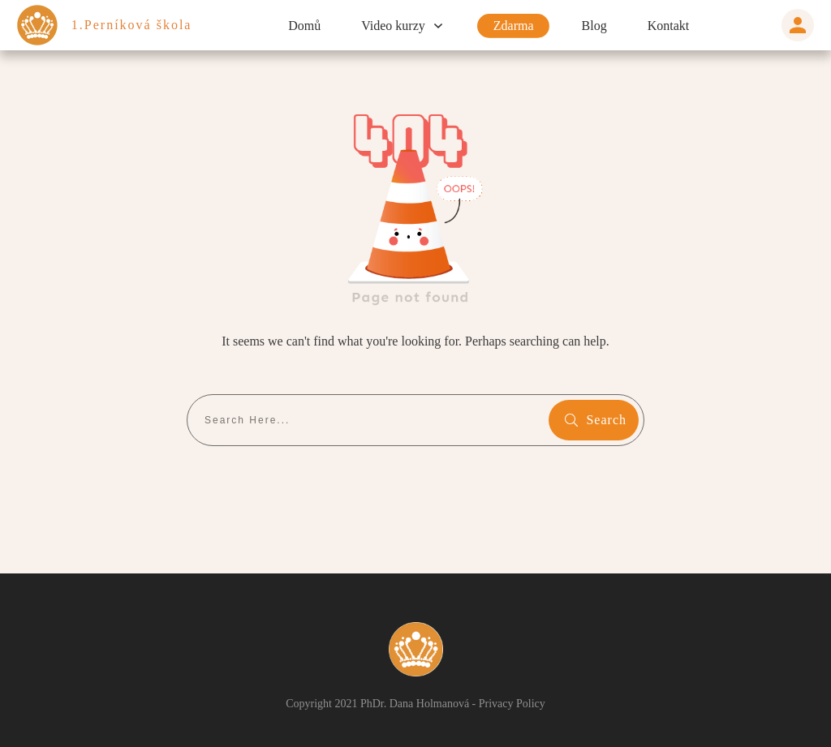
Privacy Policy (524, 703)
